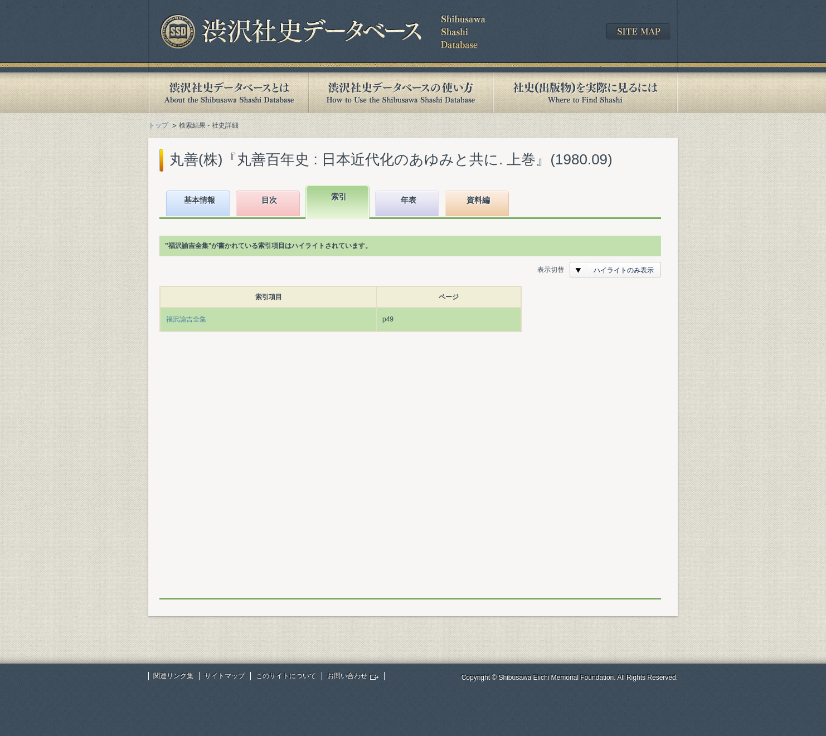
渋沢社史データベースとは (228, 92)
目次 (269, 200)
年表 (408, 200)
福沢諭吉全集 (186, 319)
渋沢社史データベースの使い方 (400, 92)
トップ (158, 125)
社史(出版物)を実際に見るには (585, 92)
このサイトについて (286, 676)
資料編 (478, 200)
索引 (339, 196)
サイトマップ (225, 676)
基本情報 (199, 200)
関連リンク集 (173, 676)
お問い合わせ (347, 676)
